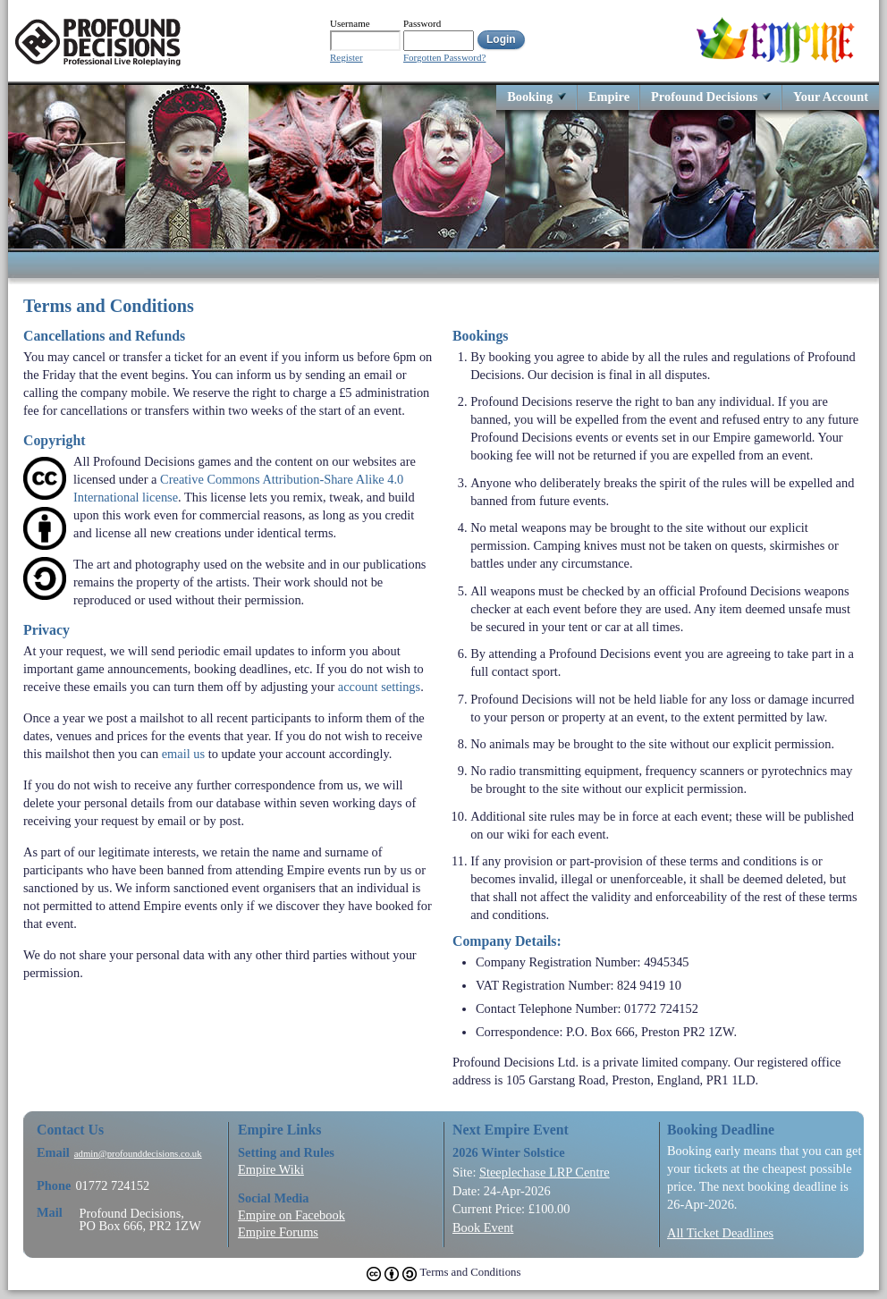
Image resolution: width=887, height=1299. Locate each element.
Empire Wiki (271, 1169)
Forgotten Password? (444, 58)
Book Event (482, 1227)
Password (422, 23)
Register (346, 58)
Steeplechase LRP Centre (544, 1172)
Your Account (830, 96)
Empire (608, 96)
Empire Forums (278, 1232)
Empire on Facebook (291, 1215)
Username (350, 23)
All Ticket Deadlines (720, 1233)
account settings (379, 686)
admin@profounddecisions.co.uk (138, 1154)
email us (183, 754)
